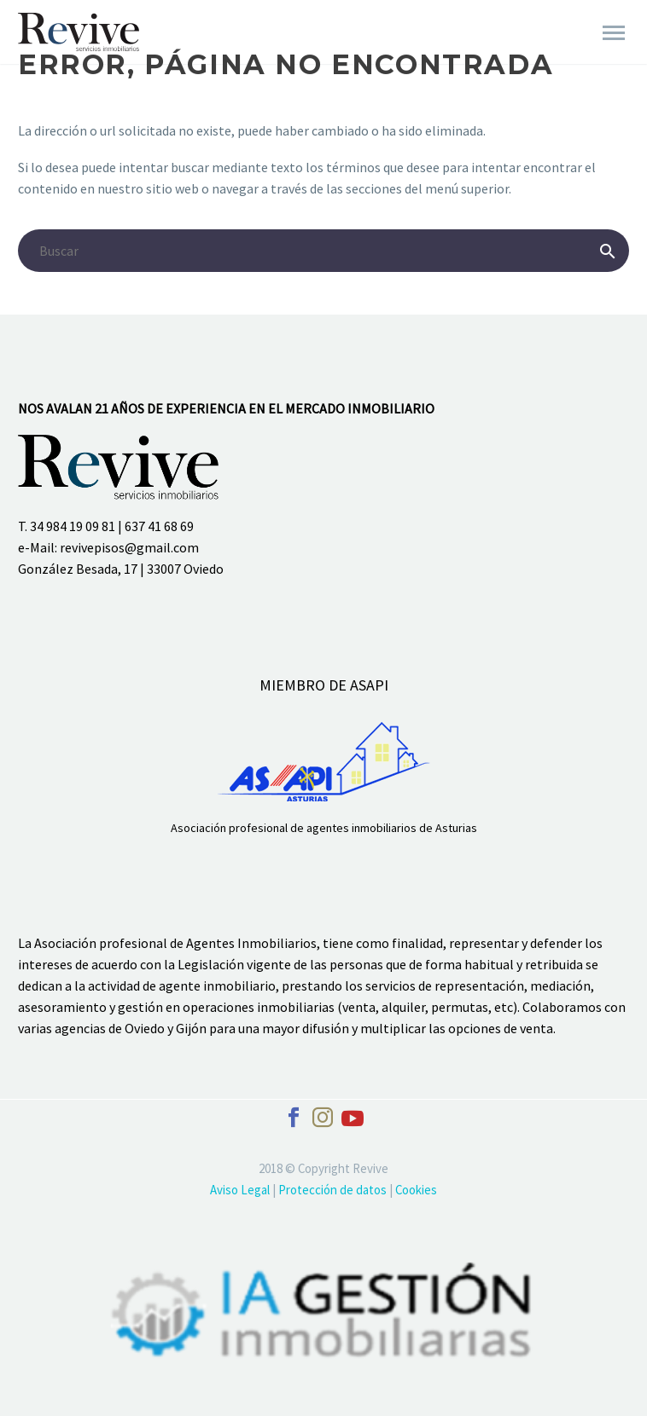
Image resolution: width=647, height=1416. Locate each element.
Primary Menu (614, 33)
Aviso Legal (241, 1190)
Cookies (416, 1190)
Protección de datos (333, 1190)
